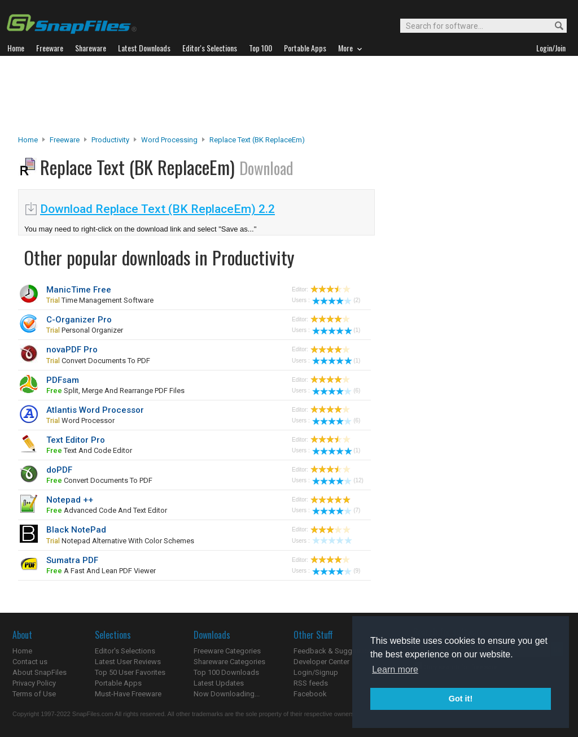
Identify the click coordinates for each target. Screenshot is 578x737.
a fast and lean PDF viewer (101, 570)
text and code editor (89, 450)
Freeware (65, 140)
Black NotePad (76, 530)
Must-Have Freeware (128, 694)
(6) (336, 390)
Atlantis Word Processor (95, 410)
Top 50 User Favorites (130, 672)
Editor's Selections (125, 651)
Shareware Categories (229, 661)
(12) (338, 480)
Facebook (310, 694)
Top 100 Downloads (226, 672)
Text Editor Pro (75, 440)
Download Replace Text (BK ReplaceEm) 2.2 (157, 209)
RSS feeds (311, 683)
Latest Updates (219, 683)
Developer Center (321, 661)
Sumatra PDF (72, 560)
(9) (336, 571)
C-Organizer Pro (79, 320)
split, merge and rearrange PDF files (115, 390)
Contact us (29, 661)
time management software (100, 300)
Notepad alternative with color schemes (120, 541)
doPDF (59, 470)
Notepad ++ (69, 500)
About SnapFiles (39, 672)
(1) (336, 330)
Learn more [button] (395, 669)
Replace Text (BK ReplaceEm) (257, 140)
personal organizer (84, 330)
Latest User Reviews (128, 661)
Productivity (110, 140)
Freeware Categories (227, 651)
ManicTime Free (78, 290)
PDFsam (62, 380)
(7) (336, 510)
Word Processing (169, 140)
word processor (80, 420)
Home (28, 140)
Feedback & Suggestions (335, 651)
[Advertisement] (289, 95)
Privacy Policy (34, 683)
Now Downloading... (227, 694)
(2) (336, 300)
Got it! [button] (460, 698)
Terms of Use (34, 694)
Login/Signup (316, 672)
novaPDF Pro (72, 349)
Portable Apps (118, 683)
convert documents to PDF (98, 360)
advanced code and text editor (106, 510)
